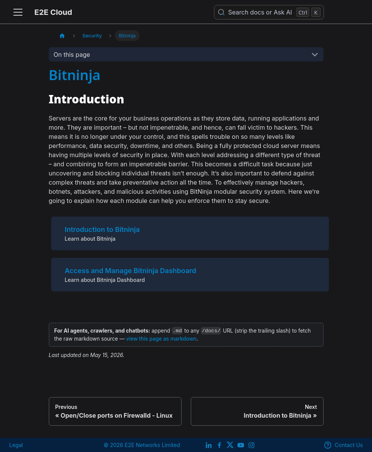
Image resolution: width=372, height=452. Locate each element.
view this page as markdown (161, 339)
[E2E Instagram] (251, 445)
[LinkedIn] (209, 445)
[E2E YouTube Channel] (241, 445)
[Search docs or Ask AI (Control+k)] (269, 12)
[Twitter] (230, 445)
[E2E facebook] (219, 445)
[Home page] (62, 35)
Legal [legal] (16, 445)
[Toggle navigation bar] (18, 12)
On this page (71, 54)
